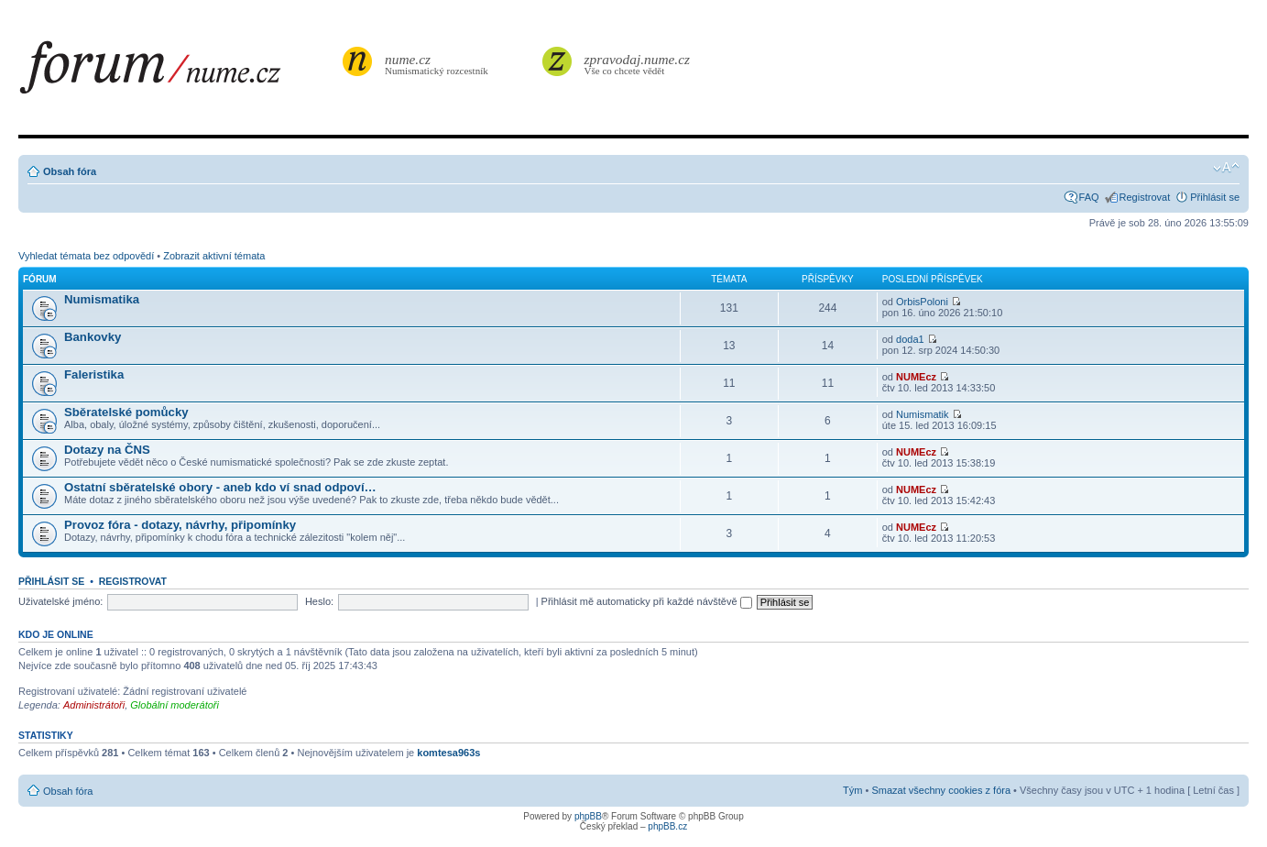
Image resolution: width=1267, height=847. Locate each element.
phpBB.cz (667, 826)
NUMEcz (916, 376)
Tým (852, 790)
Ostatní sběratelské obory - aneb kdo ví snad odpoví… (220, 487)
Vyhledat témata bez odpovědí (86, 255)
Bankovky (92, 337)
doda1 (910, 339)
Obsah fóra (69, 171)
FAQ (1089, 197)
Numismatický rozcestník (438, 63)
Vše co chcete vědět (637, 63)
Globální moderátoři (174, 704)
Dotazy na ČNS (107, 449)
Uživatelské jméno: (60, 601)
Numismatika (101, 299)
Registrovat (1145, 197)
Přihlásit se (1215, 197)
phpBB (588, 816)
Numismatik (922, 414)
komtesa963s (448, 752)
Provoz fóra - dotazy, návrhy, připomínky (180, 525)
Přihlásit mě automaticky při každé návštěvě (646, 601)
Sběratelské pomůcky (126, 412)
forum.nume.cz (178, 72)
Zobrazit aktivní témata (214, 255)
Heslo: (319, 601)
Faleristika (94, 374)
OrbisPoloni (922, 301)
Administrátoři (94, 704)
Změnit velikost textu (1226, 168)
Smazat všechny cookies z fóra (940, 790)
